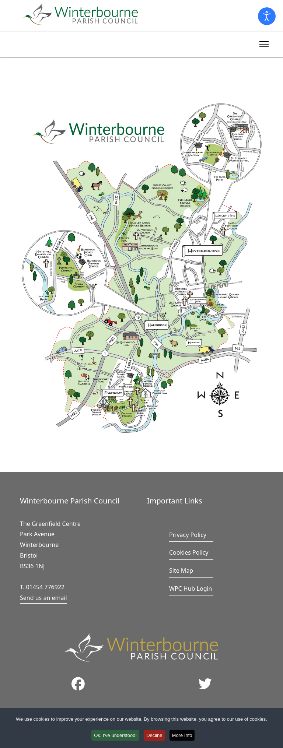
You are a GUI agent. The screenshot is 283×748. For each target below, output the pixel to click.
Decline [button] (155, 736)
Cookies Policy (188, 552)
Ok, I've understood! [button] (114, 736)
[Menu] (264, 43)
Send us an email (43, 598)
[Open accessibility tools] (267, 16)
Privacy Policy (187, 535)
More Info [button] (184, 736)
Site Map (181, 570)
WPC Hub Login (190, 588)
